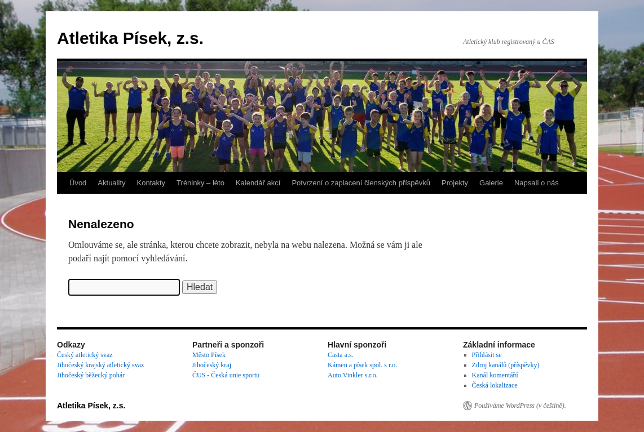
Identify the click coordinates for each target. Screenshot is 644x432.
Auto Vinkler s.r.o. (353, 375)
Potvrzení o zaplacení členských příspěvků (361, 183)
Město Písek (209, 355)
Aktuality (111, 183)
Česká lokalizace (495, 385)
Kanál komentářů (495, 375)
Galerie (491, 183)
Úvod (77, 183)
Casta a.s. (341, 355)
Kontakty (151, 183)
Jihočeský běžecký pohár (91, 375)
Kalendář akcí (258, 183)
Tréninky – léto (200, 183)
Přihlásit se (487, 355)
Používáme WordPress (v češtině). (520, 405)
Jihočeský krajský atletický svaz (100, 365)
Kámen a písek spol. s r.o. (362, 365)
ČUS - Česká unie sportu (225, 375)
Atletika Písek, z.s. (130, 38)
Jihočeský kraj (211, 365)
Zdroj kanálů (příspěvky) (506, 365)
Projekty (455, 183)
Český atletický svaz (85, 355)
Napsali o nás (536, 183)
